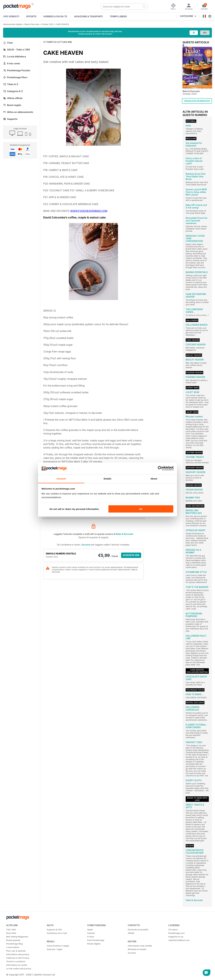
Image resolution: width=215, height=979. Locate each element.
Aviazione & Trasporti (88, 16)
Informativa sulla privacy (17, 954)
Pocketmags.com (176, 933)
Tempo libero (118, 16)
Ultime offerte (13, 98)
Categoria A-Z (13, 91)
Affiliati (131, 933)
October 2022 (47, 24)
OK (141, 509)
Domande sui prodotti (138, 929)
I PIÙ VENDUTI (11, 16)
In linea (90, 936)
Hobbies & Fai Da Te (55, 16)
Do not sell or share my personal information (74, 509)
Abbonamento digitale (12, 24)
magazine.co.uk (175, 936)
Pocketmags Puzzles (16, 70)
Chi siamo (173, 929)
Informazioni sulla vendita (140, 945)
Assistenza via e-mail (57, 933)
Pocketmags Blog (14, 943)
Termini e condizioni (15, 961)
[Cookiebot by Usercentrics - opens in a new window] (160, 468)
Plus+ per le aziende (15, 951)
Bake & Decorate (32, 24)
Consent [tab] (61, 478)
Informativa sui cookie (16, 965)
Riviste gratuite (13, 940)
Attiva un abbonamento (18, 112)
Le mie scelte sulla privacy (18, 968)
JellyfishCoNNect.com (179, 940)
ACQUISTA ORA (131, 555)
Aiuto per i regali (54, 949)
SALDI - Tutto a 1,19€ (16, 49)
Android (91, 933)
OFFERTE (31, 16)
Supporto (10, 118)
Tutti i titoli (11, 929)
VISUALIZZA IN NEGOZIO (197, 101)
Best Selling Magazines (17, 936)
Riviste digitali (93, 943)
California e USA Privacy (17, 958)
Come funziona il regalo (58, 945)
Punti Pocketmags (95, 940)
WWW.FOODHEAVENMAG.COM (88, 210)
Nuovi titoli (11, 933)
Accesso (86, 544)
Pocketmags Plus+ (15, 77)
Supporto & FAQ (54, 929)
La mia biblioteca (14, 56)
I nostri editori (12, 947)
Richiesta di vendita (137, 949)
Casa (8, 42)
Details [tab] (107, 478)
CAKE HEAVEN (62, 24)
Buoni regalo (12, 105)
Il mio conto (11, 63)
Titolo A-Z (10, 84)
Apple (90, 929)
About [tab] (153, 478)
